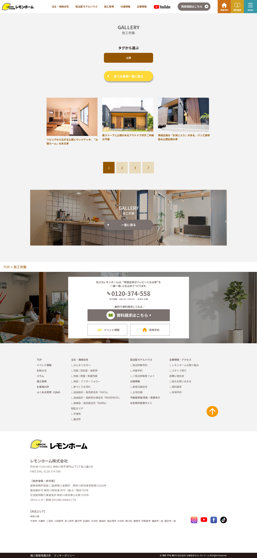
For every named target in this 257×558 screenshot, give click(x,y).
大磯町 (41, 521)
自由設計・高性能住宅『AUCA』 (91, 392)
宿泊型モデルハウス (86, 6)
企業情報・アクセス (180, 359)
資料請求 (177, 386)
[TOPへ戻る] (58, 441)
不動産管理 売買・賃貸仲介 (145, 397)
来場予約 (177, 392)
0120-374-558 (128, 293)
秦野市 (136, 521)
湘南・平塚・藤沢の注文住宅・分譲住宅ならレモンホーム (185, 555)
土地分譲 (137, 392)
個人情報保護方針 (40, 555)
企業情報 (142, 6)
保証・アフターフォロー (86, 381)
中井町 (120, 521)
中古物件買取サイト (141, 403)
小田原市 (58, 521)
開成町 (102, 521)
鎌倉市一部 (157, 521)
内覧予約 (137, 370)
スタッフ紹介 (179, 370)
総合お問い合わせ (181, 381)
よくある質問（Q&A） (49, 392)
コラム (40, 376)
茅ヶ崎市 (69, 521)
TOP (6, 266)
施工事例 (109, 6)
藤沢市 (77, 419)
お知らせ (42, 370)
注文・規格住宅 (60, 6)
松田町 (86, 521)
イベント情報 (44, 365)
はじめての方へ (82, 365)
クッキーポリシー (64, 555)
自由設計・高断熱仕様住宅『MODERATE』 (97, 397)
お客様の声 (43, 386)
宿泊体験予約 (140, 365)
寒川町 (128, 521)
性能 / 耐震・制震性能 (85, 376)
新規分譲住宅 (140, 386)
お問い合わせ (176, 376)
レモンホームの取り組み (185, 365)
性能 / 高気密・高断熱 (85, 370)
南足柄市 (111, 521)
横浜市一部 (170, 521)
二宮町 (49, 521)
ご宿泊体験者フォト (144, 376)
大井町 (94, 521)
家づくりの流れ (82, 386)
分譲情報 (125, 6)
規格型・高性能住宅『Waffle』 (90, 403)
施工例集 (20, 266)
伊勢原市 (146, 521)
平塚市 (77, 414)
